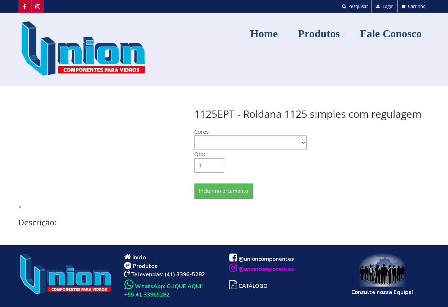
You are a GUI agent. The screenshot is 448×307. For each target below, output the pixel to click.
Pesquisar (355, 6)
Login (385, 6)
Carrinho (413, 6)
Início (135, 257)
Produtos (140, 266)
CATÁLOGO (248, 286)
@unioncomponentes (261, 259)
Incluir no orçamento (223, 190)
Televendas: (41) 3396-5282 (164, 274)
